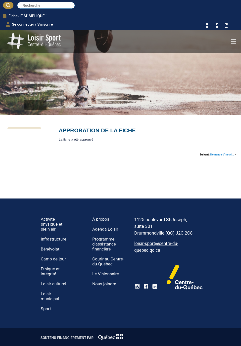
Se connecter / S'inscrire (29, 24)
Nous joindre (104, 283)
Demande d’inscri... (222, 154)
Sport (46, 308)
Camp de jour (53, 258)
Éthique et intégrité (50, 271)
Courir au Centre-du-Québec (108, 261)
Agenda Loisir (105, 229)
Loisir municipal (50, 296)
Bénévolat (50, 249)
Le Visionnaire (105, 273)
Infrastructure (53, 239)
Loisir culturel (53, 283)
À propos (100, 219)
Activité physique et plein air (51, 224)
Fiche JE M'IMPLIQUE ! (25, 16)
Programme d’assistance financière (104, 244)
